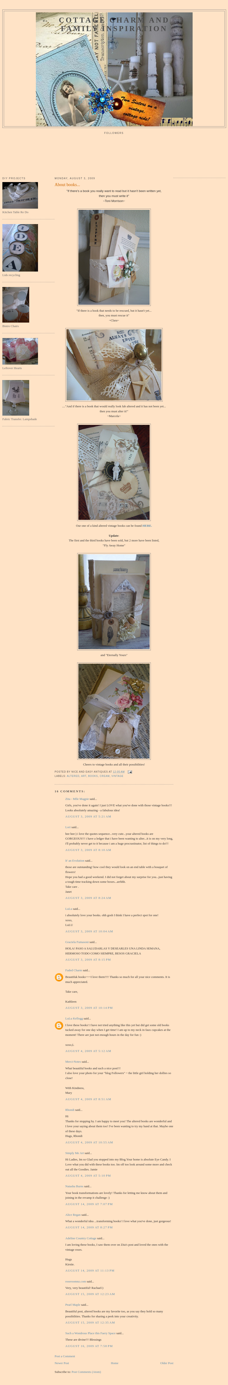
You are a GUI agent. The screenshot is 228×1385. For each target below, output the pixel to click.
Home (115, 1363)
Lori (68, 827)
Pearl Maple (72, 1304)
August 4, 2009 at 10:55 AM (89, 1142)
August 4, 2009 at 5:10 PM (88, 1175)
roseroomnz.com (75, 1281)
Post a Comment (65, 1356)
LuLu (68, 909)
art (83, 776)
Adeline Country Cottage (80, 1238)
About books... (67, 184)
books (93, 776)
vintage (117, 776)
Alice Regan (73, 1214)
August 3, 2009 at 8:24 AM (88, 898)
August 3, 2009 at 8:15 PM (88, 959)
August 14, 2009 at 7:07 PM (89, 1204)
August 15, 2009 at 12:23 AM (90, 1294)
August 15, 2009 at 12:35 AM (90, 1322)
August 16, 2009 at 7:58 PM (89, 1346)
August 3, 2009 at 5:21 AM (88, 816)
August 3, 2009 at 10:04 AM (89, 931)
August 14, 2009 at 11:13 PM (89, 1270)
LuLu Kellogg (74, 1018)
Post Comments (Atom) (86, 1372)
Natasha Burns (74, 1186)
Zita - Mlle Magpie (77, 799)
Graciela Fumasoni (77, 942)
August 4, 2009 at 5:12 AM (88, 1051)
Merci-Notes (73, 1061)
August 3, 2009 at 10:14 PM (89, 1007)
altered (73, 776)
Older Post (166, 1363)
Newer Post (62, 1363)
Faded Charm (73, 970)
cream (105, 776)
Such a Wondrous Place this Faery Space (90, 1333)
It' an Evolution (74, 860)
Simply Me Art (74, 1153)
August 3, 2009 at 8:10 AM (88, 850)
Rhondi (69, 1110)
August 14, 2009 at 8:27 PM (89, 1227)
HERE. (147, 525)
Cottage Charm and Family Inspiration (114, 24)
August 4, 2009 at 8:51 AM (88, 1099)
